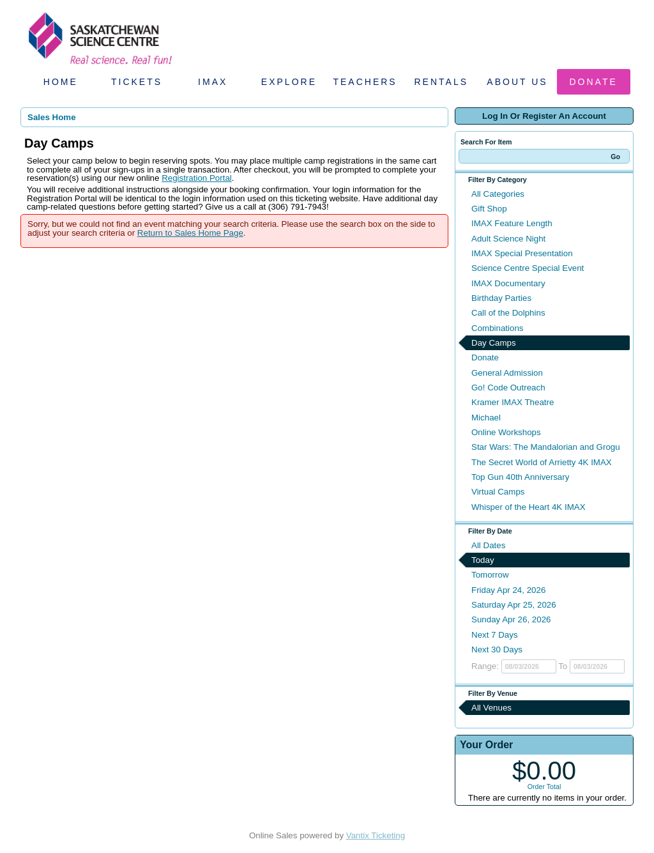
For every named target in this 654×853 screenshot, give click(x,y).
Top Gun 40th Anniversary (520, 477)
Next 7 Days (494, 635)
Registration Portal (197, 178)
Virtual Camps (497, 491)
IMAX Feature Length (511, 223)
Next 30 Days (496, 649)
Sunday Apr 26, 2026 (511, 619)
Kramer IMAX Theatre (512, 402)
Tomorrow (490, 575)
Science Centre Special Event (527, 268)
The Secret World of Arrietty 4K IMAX (541, 462)
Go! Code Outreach (508, 387)
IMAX (212, 82)
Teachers (365, 82)
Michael (486, 417)
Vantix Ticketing (375, 835)
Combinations (497, 328)
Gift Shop (489, 208)
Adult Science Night (508, 238)
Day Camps (493, 343)
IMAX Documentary (508, 283)
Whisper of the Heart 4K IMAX (528, 507)
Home (60, 82)
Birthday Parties (501, 298)
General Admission (507, 373)
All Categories (497, 194)
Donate (594, 82)
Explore (289, 82)
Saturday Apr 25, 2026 (513, 605)
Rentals (441, 82)
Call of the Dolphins (508, 313)
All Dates (488, 545)
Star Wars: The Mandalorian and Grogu (545, 447)
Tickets (136, 82)
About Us (517, 82)
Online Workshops (506, 432)
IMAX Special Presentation (522, 253)
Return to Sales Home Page (190, 233)
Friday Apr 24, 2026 (508, 590)
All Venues (491, 707)
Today (482, 560)
